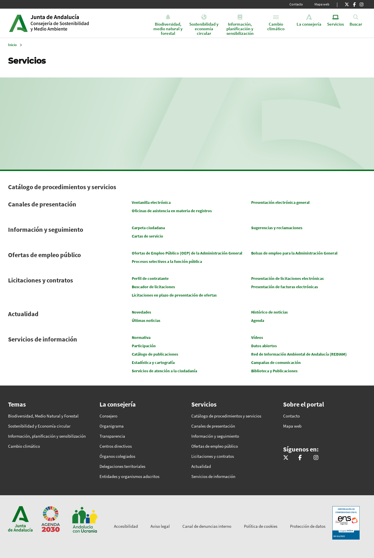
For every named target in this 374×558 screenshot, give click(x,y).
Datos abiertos (264, 345)
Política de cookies (260, 526)
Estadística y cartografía (153, 362)
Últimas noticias (146, 320)
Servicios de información (42, 339)
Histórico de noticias (269, 312)
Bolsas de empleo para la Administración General (294, 253)
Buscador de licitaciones (153, 286)
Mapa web (321, 4)
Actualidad (23, 314)
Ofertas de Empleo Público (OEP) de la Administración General (187, 253)
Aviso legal (160, 526)
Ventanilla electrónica (151, 202)
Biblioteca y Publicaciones (274, 370)
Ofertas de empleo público (44, 255)
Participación (144, 345)
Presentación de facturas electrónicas (284, 286)
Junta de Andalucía (18, 23)
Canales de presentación (42, 204)
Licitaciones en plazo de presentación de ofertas (174, 295)
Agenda (257, 320)
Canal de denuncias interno (206, 526)
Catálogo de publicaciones (155, 354)
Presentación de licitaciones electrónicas (287, 278)
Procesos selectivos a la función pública (167, 261)
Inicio (74, 23)
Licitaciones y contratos (40, 280)
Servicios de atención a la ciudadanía (164, 370)
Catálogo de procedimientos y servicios (62, 187)
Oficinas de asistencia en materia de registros (172, 210)
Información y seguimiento (45, 229)
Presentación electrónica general (280, 202)
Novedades (141, 312)
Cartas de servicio (147, 236)
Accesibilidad (126, 526)
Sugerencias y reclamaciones (276, 227)
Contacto (296, 4)
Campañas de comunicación (276, 362)
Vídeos (257, 337)
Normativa (141, 337)
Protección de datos (307, 526)
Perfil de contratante (150, 278)
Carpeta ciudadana (148, 227)
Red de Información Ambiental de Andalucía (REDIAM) (299, 354)
